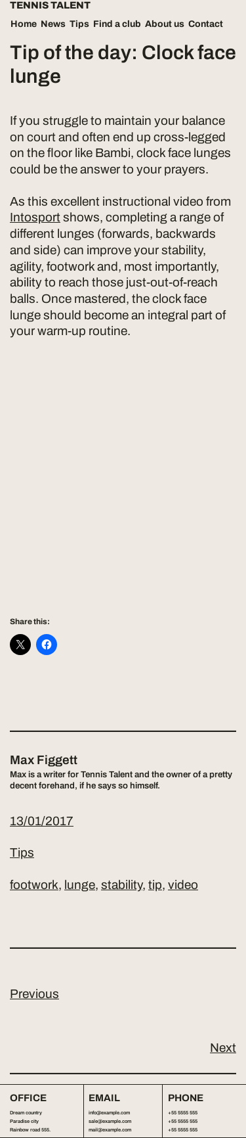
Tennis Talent (50, 6)
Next (223, 1048)
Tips (79, 24)
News (53, 24)
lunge (79, 885)
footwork (34, 885)
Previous (34, 994)
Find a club (117, 24)
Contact (205, 24)
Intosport (35, 217)
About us (164, 24)
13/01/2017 (41, 821)
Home (23, 24)
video (183, 885)
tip (155, 885)
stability (121, 885)
